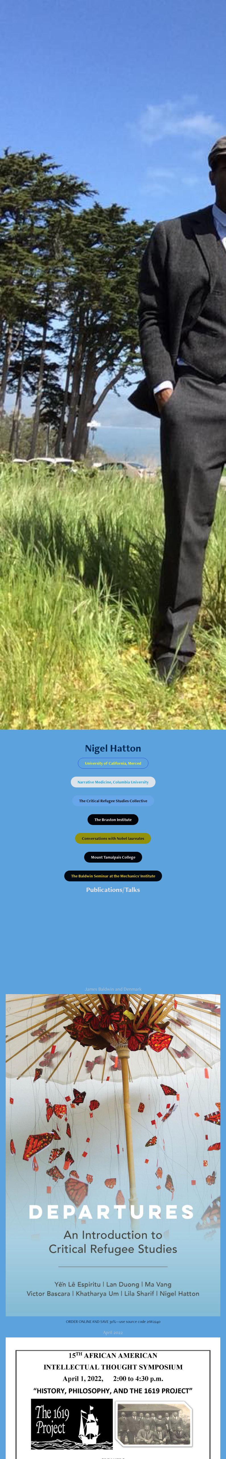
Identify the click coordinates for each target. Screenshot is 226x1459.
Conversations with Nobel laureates (113, 838)
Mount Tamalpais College (113, 857)
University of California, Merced (113, 763)
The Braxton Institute (113, 819)
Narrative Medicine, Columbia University (113, 782)
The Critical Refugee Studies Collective (113, 800)
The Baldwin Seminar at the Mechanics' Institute (113, 876)
